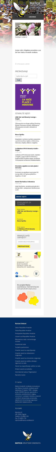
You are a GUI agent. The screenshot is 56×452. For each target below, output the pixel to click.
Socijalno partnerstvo (22, 347)
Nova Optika (19, 134)
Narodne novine (20, 375)
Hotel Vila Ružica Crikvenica (25, 182)
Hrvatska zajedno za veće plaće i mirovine (26, 167)
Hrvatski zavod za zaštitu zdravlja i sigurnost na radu (26, 362)
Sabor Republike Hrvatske (23, 327)
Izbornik (32, 17)
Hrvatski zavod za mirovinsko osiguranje (28, 358)
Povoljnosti (20, 219)
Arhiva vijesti (21, 197)
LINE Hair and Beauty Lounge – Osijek (26, 118)
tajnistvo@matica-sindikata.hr (24, 420)
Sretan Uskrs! (21, 37)
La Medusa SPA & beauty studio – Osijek (27, 149)
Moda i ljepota (21, 209)
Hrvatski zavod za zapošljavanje (25, 350)
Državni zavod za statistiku (23, 369)
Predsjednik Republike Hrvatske (25, 333)
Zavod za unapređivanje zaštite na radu (27, 366)
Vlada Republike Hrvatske (23, 330)
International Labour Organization (26, 372)
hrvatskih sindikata (37, 7)
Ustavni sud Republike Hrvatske (25, 336)
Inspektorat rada (20, 344)
